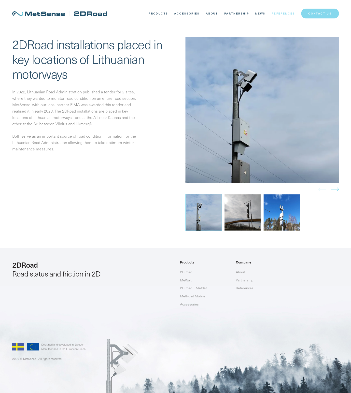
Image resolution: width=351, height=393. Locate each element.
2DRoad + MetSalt (193, 288)
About (212, 13)
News (260, 13)
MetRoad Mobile (192, 296)
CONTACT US (320, 13)
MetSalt (186, 280)
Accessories (186, 13)
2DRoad (186, 272)
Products (158, 13)
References (283, 13)
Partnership (236, 13)
